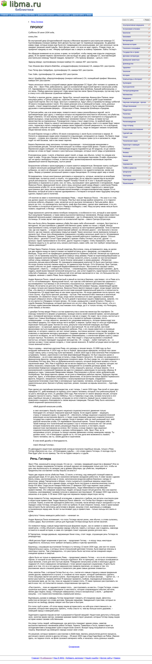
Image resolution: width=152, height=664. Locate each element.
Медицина (127, 98)
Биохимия (127, 37)
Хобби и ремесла (129, 168)
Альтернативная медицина (133, 25)
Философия (127, 156)
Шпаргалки (127, 172)
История (126, 75)
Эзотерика (127, 176)
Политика (126, 114)
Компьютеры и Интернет (132, 79)
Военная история (129, 44)
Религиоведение (129, 122)
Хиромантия (128, 164)
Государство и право (131, 52)
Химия (125, 160)
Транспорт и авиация (131, 145)
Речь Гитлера (37, 22)
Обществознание (129, 106)
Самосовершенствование (133, 129)
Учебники (126, 149)
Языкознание (128, 183)
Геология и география (131, 48)
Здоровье (127, 68)
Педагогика (127, 110)
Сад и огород (128, 125)
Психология (127, 118)
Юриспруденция (129, 179)
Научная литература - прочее (134, 102)
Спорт (125, 137)
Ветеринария (128, 41)
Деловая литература (131, 56)
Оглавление (74, 647)
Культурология (128, 87)
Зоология (126, 71)
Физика (126, 152)
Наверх (117, 658)
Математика (127, 95)
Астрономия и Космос (131, 29)
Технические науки (130, 141)
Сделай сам (127, 133)
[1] (69, 209)
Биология (126, 33)
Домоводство (128, 64)
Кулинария (127, 83)
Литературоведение (130, 91)
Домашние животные (131, 60)
